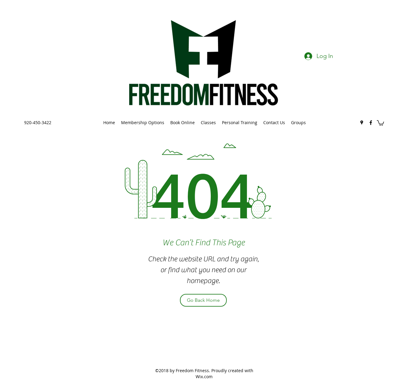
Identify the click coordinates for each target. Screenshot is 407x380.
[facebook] (371, 123)
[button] (380, 123)
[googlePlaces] (362, 123)
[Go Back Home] (203, 300)
